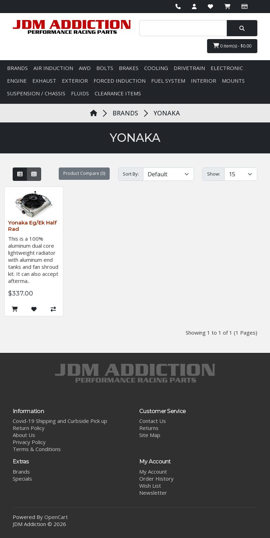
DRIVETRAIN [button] (189, 67)
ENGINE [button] (17, 80)
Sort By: (131, 174)
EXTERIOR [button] (75, 80)
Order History (156, 478)
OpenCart (56, 516)
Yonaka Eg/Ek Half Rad (32, 225)
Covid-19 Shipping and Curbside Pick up (60, 420)
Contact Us (152, 420)
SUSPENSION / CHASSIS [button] (36, 93)
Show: (213, 174)
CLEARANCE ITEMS (118, 93)
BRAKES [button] (129, 67)
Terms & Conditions (37, 448)
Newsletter (153, 492)
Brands (21, 471)
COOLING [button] (156, 67)
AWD (85, 67)
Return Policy (29, 427)
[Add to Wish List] (34, 309)
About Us (24, 434)
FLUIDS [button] (80, 93)
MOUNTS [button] (233, 80)
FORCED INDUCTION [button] (120, 80)
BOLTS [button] (104, 67)
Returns (149, 427)
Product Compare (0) (84, 173)
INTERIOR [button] (203, 80)
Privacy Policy (29, 441)
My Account (153, 471)
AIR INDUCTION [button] (53, 67)
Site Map (149, 434)
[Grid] (34, 174)
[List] (20, 174)
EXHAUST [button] (44, 80)
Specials (22, 478)
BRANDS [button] (17, 67)
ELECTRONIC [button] (227, 67)
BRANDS (125, 113)
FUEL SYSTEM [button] (168, 80)
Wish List (150, 485)
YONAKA (167, 113)
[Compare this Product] (53, 309)
